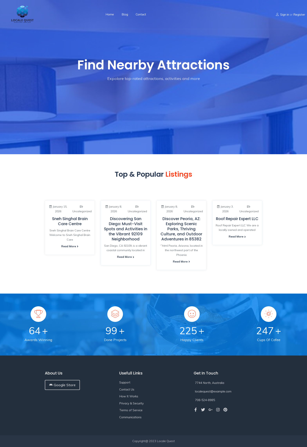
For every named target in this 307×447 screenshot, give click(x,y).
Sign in (284, 14)
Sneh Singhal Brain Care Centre (70, 221)
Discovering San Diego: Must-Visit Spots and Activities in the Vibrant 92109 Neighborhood (125, 229)
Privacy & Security (131, 403)
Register (299, 14)
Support (124, 382)
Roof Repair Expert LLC (237, 218)
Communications (130, 417)
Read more (69, 246)
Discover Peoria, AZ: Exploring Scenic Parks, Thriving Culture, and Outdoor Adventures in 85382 (181, 229)
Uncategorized (82, 211)
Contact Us (126, 389)
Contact (141, 14)
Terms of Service (131, 410)
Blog (125, 14)
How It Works (128, 396)
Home (110, 14)
